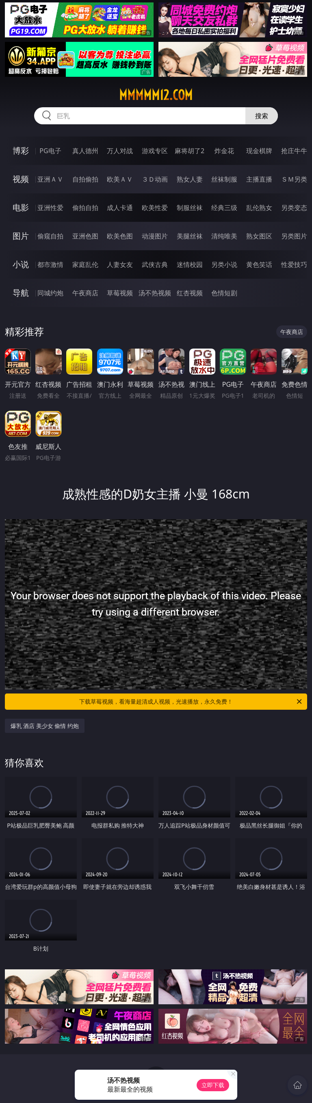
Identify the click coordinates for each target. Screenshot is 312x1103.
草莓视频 (120, 292)
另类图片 (294, 236)
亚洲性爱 (50, 207)
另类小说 (224, 264)
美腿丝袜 (190, 236)
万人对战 (120, 150)
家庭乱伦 (85, 264)
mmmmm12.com (156, 95)
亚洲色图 (85, 236)
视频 (21, 178)
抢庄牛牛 (294, 150)
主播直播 (259, 179)
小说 (21, 264)
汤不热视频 (155, 292)
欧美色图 (120, 236)
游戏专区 (155, 150)
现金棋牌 (259, 150)
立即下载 (213, 1085)
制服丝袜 (190, 207)
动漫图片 (155, 236)
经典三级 (224, 207)
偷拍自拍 (85, 207)
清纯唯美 (224, 236)
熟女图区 (259, 236)
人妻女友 (120, 264)
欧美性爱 (155, 207)
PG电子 (50, 150)
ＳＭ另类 (294, 179)
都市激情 (50, 264)
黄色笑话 (259, 264)
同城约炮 (50, 292)
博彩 (21, 150)
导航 (21, 292)
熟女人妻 (190, 179)
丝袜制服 (224, 179)
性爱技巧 (294, 264)
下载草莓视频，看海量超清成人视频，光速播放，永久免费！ (191, 701)
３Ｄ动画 (155, 179)
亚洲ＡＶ (50, 179)
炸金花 (224, 150)
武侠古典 (155, 264)
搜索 (261, 115)
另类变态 (294, 207)
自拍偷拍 (85, 179)
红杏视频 (190, 292)
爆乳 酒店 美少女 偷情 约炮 (45, 726)
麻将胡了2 (189, 150)
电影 (21, 207)
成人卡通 (120, 207)
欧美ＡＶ (120, 179)
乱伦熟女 (259, 207)
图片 (21, 235)
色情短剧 (224, 292)
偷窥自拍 (50, 236)
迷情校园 (190, 264)
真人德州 (85, 150)
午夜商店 (85, 292)
